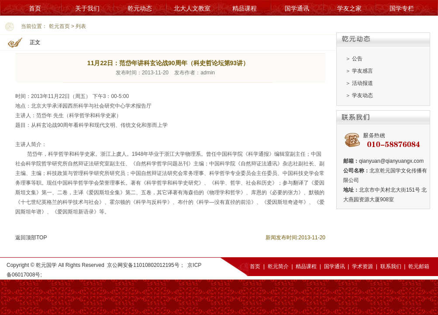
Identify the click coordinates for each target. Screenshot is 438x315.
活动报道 (362, 83)
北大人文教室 (192, 8)
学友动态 (362, 95)
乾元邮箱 (418, 266)
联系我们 (390, 266)
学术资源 (362, 266)
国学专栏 (402, 8)
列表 (81, 26)
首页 (35, 8)
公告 (357, 59)
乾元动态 (140, 8)
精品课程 (244, 8)
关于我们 (87, 8)
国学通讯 (297, 8)
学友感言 (362, 71)
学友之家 (349, 8)
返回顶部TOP (31, 237)
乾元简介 (278, 266)
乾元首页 (59, 26)
